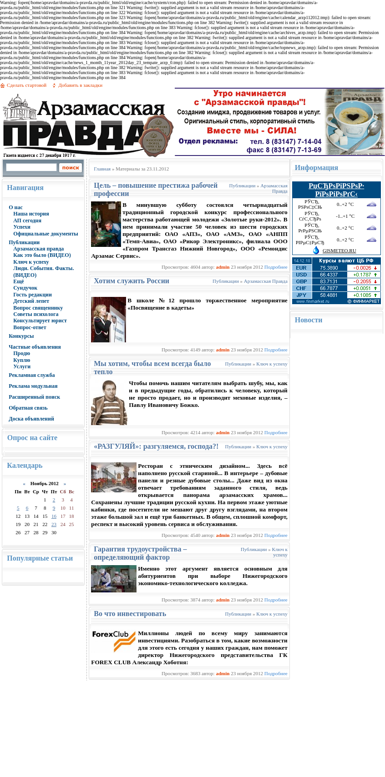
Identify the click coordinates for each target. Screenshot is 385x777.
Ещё (18, 281)
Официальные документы (45, 234)
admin (222, 267)
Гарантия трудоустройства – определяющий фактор (140, 553)
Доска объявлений (31, 419)
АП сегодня (27, 220)
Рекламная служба (32, 375)
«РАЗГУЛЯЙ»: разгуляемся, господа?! (156, 446)
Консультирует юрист (40, 320)
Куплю (21, 360)
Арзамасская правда (38, 249)
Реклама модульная (33, 386)
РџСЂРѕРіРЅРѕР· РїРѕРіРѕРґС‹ (336, 190)
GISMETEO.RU (339, 250)
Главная (102, 168)
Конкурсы (21, 336)
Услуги (21, 366)
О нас (16, 207)
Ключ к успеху (31, 262)
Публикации (24, 242)
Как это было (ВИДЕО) (42, 255)
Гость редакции (32, 294)
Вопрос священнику (38, 308)
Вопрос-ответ (29, 327)
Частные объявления (35, 347)
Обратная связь (28, 408)
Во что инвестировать (130, 613)
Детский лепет (31, 301)
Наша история (31, 214)
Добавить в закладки (80, 85)
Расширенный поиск (34, 397)
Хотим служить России (131, 281)
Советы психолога (35, 314)
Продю (21, 353)
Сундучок (25, 288)
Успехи (21, 227)
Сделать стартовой (26, 85)
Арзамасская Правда (273, 188)
